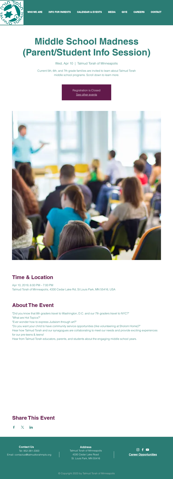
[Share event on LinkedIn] (31, 427)
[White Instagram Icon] (138, 450)
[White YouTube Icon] (147, 450)
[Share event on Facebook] (14, 427)
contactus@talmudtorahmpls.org (33, 454)
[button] (89, 12)
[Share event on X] (22, 427)
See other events (86, 94)
